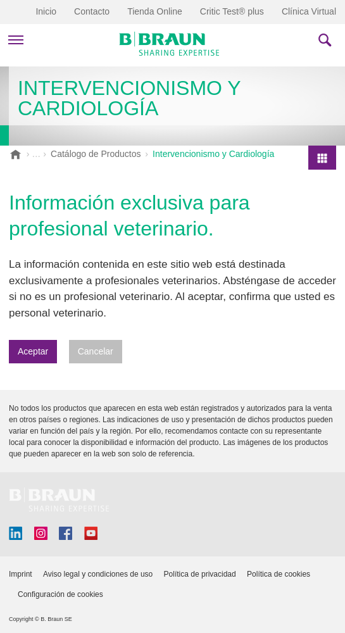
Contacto (92, 11)
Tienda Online (154, 11)
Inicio (45, 11)
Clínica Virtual (309, 11)
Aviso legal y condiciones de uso (98, 574)
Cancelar (95, 351)
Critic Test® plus (232, 11)
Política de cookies (278, 574)
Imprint (20, 574)
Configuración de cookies (60, 594)
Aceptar (33, 351)
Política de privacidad (200, 574)
